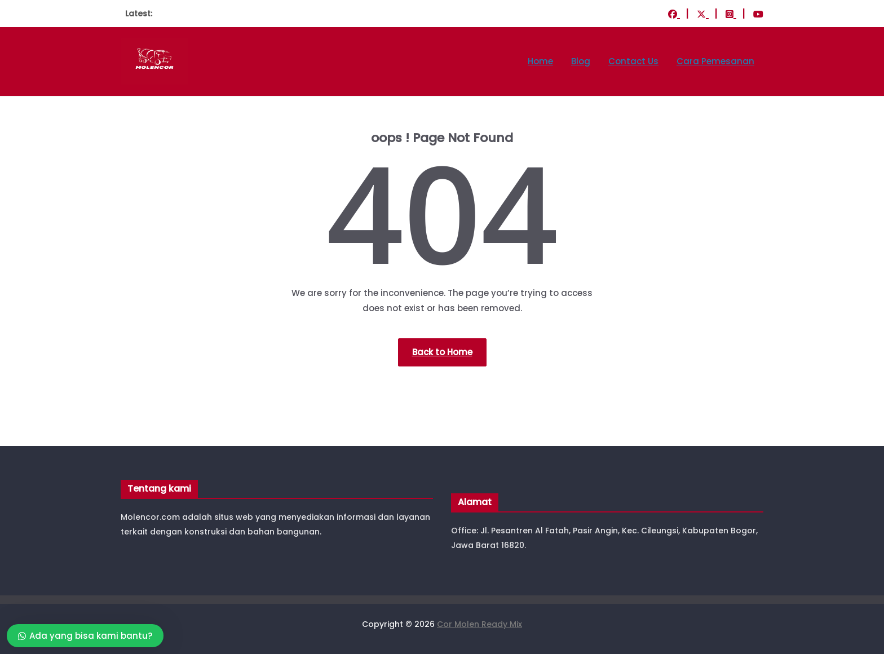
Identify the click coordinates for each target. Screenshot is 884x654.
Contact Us (633, 61)
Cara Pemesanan (715, 61)
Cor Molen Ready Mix (479, 624)
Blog (580, 61)
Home (540, 61)
